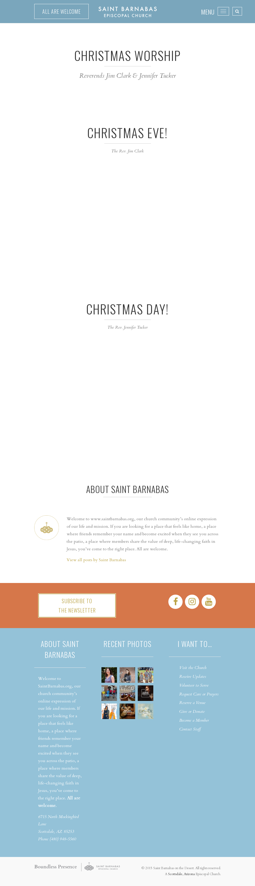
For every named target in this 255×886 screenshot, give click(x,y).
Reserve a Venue (192, 703)
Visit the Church (192, 668)
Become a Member (194, 720)
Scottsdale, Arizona (181, 874)
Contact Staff (190, 729)
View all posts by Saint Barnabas (96, 560)
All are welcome (61, 11)
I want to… (195, 643)
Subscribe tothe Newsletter (77, 605)
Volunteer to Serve (194, 685)
